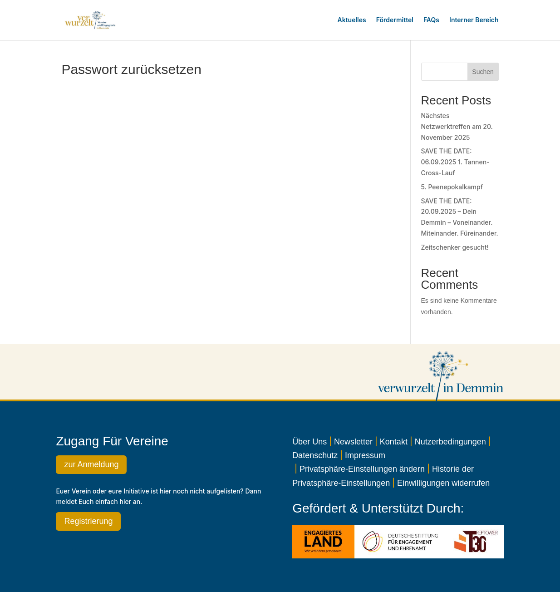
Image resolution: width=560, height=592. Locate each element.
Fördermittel (394, 20)
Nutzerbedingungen (450, 441)
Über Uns (309, 441)
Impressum (365, 455)
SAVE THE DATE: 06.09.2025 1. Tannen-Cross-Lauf (455, 162)
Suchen (482, 71)
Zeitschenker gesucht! (455, 247)
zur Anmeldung (91, 464)
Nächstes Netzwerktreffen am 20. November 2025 (457, 126)
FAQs (431, 20)
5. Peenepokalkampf (452, 187)
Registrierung (88, 521)
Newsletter (353, 441)
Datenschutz (315, 455)
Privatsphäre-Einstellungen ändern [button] (362, 469)
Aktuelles (352, 20)
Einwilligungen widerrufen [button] (443, 483)
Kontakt (394, 441)
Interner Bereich (474, 20)
